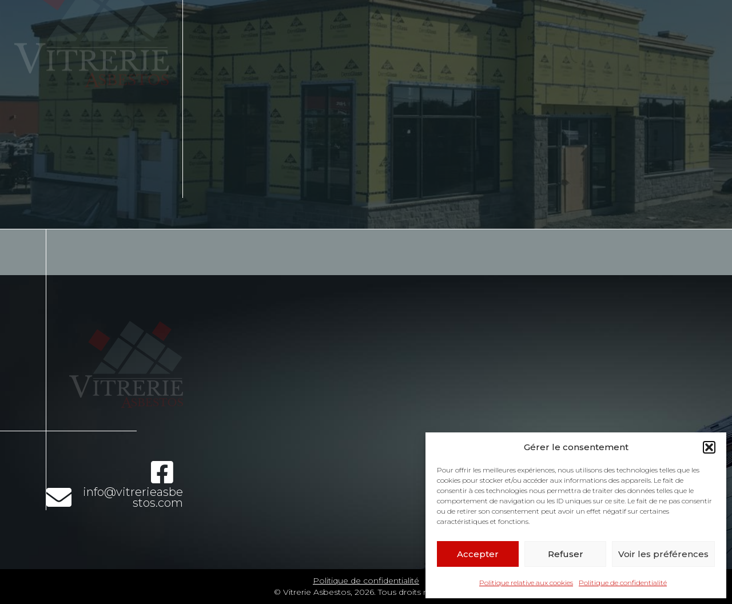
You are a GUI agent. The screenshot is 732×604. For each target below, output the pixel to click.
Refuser (565, 554)
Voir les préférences (663, 554)
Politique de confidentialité (623, 582)
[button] (709, 447)
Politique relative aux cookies (526, 582)
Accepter (478, 554)
